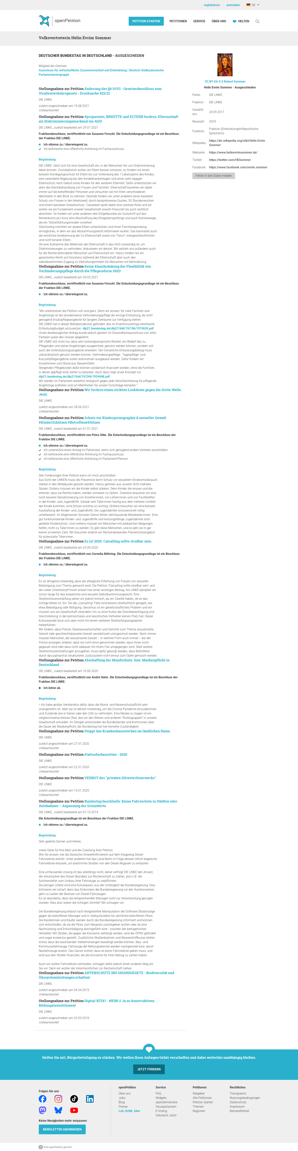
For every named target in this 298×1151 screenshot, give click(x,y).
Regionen (199, 1111)
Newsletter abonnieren (62, 1129)
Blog (122, 1102)
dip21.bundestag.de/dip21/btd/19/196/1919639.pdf (118, 328)
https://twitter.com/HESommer (230, 160)
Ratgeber (199, 1093)
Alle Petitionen (202, 1098)
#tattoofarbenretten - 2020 (105, 754)
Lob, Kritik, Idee (129, 1111)
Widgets (161, 1098)
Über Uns (219, 21)
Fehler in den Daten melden (214, 175)
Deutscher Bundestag (60, 55)
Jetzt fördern (149, 1069)
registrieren (212, 5)
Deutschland (100, 55)
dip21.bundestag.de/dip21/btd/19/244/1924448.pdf (74, 376)
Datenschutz (238, 1102)
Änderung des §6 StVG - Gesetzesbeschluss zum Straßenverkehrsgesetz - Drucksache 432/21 (100, 90)
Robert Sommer (235, 81)
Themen (198, 1106)
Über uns (125, 1093)
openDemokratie (167, 1102)
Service (199, 21)
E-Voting (161, 1111)
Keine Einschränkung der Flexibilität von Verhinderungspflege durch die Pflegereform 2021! (95, 268)
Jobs (122, 1098)
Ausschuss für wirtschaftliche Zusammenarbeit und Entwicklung (83, 70)
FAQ (158, 1093)
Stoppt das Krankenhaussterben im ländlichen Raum (127, 731)
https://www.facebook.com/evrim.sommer (238, 167)
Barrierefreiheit (239, 1111)
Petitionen (179, 21)
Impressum (237, 1106)
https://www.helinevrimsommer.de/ (233, 152)
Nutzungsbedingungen (245, 1098)
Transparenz (238, 1093)
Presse (123, 1106)
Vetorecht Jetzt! (166, 1115)
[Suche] (257, 21)
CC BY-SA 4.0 (214, 81)
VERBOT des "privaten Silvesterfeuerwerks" (120, 778)
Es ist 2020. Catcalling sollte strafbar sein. (118, 541)
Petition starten (146, 21)
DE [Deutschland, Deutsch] (250, 5)
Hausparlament (166, 1106)
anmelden (233, 5)
